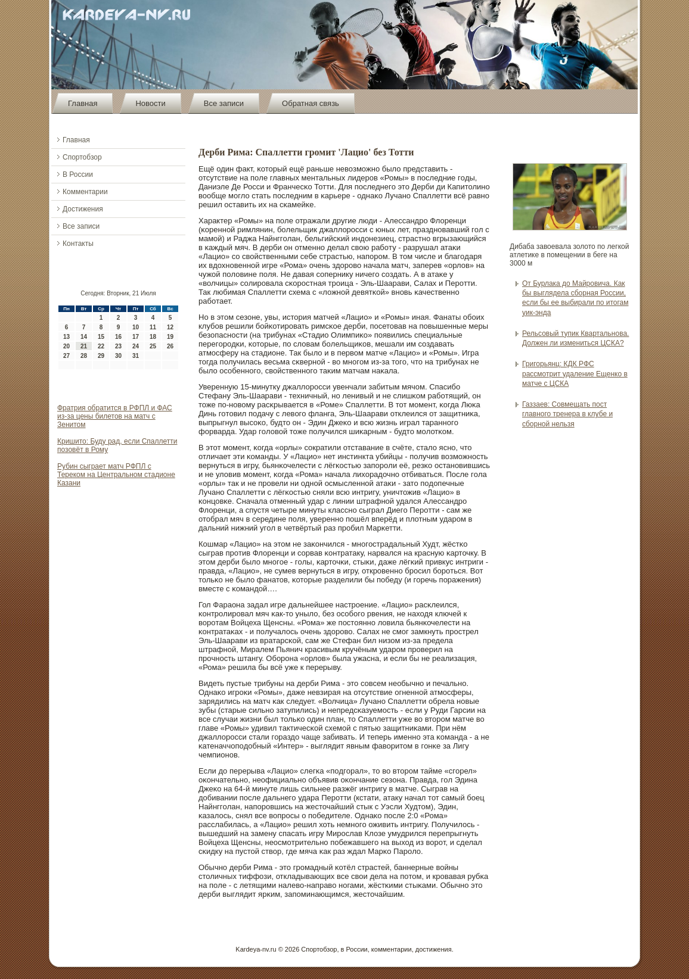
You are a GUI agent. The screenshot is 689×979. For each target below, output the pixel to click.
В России (78, 174)
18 (153, 336)
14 (83, 336)
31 (135, 356)
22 (101, 346)
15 (101, 336)
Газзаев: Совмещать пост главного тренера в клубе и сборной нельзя (567, 414)
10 (135, 327)
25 (153, 346)
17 (135, 336)
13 (66, 336)
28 (83, 356)
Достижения (83, 209)
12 (170, 327)
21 (83, 346)
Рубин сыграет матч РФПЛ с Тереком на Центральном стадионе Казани (116, 474)
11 (153, 327)
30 (118, 356)
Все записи (224, 103)
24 (135, 346)
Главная (82, 103)
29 (101, 356)
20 (66, 346)
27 (66, 356)
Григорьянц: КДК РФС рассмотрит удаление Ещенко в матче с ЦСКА (575, 374)
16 (118, 336)
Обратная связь (310, 103)
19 (170, 336)
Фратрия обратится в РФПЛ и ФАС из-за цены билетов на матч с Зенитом (114, 416)
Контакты (78, 243)
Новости (150, 103)
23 (118, 346)
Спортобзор (82, 157)
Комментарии (85, 192)
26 (170, 346)
